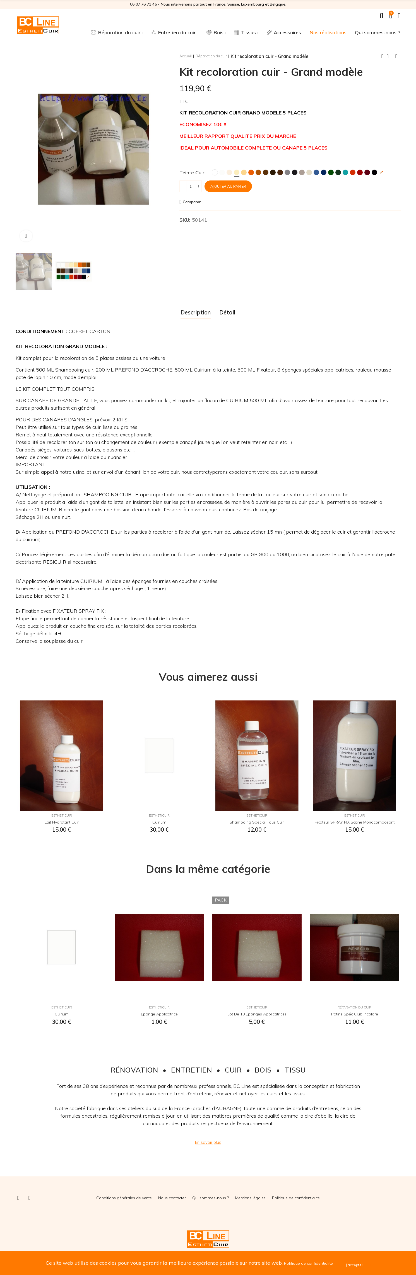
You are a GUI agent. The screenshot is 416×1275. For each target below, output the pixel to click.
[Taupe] (302, 172)
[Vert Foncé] (338, 172)
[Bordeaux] (367, 172)
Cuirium (159, 823)
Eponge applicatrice (159, 1015)
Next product (396, 56)
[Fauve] (258, 172)
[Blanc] (215, 172)
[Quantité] (190, 186)
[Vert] (331, 172)
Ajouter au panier (233, 186)
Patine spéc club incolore (354, 1015)
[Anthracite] (294, 172)
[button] (208, 1142)
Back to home (389, 56)
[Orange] (251, 172)
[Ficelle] (309, 172)
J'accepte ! (361, 1265)
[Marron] (265, 172)
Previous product (382, 56)
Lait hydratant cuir (61, 823)
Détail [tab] (227, 312)
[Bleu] (316, 172)
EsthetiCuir (61, 816)
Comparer (194, 202)
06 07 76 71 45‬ (143, 4)
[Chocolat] (280, 172)
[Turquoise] (345, 172)
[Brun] (273, 172)
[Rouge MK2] (352, 172)
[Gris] (287, 172)
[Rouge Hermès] (360, 172)
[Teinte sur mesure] (381, 172)
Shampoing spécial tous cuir (257, 823)
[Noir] (374, 172)
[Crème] (229, 172)
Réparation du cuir (354, 1008)
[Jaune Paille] (244, 172)
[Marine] (323, 172)
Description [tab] (196, 312)
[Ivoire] (236, 172)
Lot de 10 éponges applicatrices (257, 1015)
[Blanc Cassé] (222, 172)
